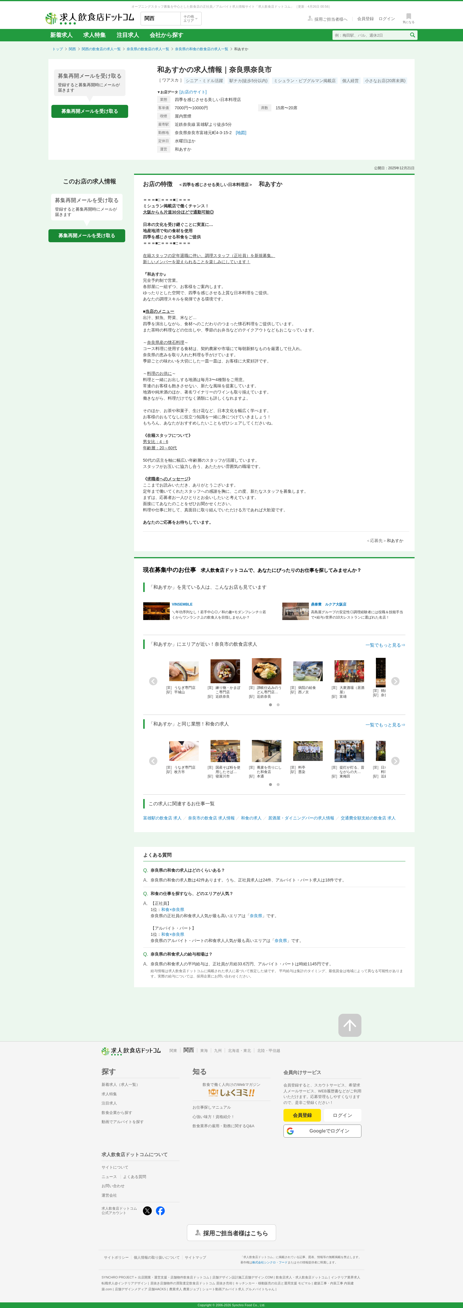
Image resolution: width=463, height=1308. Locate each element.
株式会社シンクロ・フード (270, 1262)
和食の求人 (251, 818)
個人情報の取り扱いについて (157, 1257)
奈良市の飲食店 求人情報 (211, 818)
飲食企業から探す (117, 1112)
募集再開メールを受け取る (89, 111)
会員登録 (302, 1115)
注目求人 (128, 35)
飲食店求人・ (302, 1277)
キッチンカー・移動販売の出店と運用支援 (273, 1283)
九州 (218, 1050)
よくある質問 (134, 1176)
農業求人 (184, 1289)
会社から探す (166, 35)
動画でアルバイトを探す (123, 1122)
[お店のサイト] (193, 92)
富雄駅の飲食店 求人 (162, 818)
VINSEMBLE (182, 604)
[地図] (241, 132)
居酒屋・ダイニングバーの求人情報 (301, 818)
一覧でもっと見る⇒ (385, 645)
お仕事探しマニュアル (212, 1107)
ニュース (109, 1176)
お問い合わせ (113, 1186)
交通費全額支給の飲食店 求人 (368, 818)
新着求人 (61, 35)
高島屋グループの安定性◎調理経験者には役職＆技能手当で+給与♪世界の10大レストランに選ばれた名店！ (357, 614)
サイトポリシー (116, 1257)
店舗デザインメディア (140, 1289)
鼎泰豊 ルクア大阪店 (328, 604)
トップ (57, 49)
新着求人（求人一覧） (121, 1084)
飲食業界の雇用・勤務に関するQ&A (223, 1126)
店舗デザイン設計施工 (242, 1277)
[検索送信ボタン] (412, 35)
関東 (173, 1050)
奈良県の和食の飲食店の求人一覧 (201, 49)
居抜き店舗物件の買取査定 (191, 1283)
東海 (204, 1050)
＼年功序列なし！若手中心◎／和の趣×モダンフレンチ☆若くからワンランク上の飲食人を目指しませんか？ (219, 614)
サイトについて (115, 1167)
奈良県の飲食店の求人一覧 (148, 49)
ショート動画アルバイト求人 (238, 1289)
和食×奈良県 (172, 909)
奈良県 (256, 915)
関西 (72, 49)
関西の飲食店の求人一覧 (101, 49)
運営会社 (109, 1195)
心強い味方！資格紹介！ (214, 1117)
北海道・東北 (239, 1050)
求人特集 (94, 35)
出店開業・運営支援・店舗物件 (173, 1277)
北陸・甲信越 (268, 1050)
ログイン (343, 1115)
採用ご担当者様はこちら (235, 1233)
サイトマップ (195, 1257)
